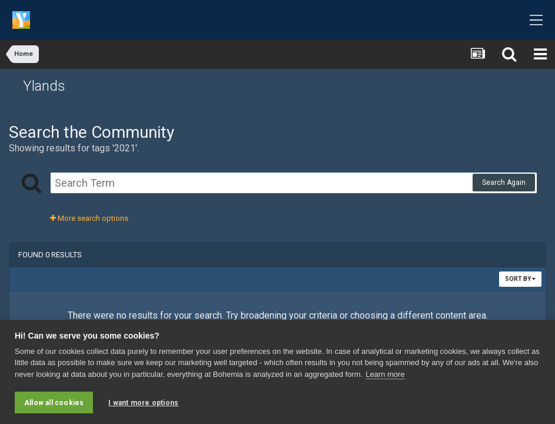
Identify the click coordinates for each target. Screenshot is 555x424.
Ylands (44, 86)
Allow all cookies (54, 403)
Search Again (504, 182)
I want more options (143, 403)
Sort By (520, 279)
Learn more (384, 374)
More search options (89, 218)
